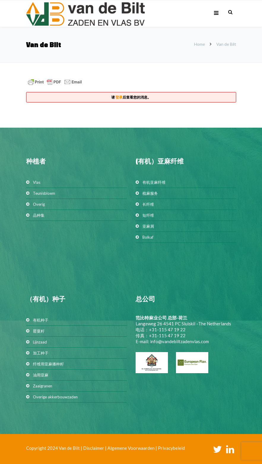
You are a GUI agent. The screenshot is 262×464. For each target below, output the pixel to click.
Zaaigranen (42, 386)
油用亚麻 (40, 375)
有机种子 (40, 320)
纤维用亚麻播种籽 (48, 364)
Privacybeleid (171, 448)
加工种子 (40, 353)
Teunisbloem (44, 193)
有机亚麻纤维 (154, 182)
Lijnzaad (40, 342)
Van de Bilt (69, 448)
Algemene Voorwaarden (131, 448)
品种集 (39, 215)
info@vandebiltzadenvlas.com (179, 341)
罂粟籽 (39, 331)
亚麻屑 (148, 226)
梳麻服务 (150, 193)
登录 (119, 97)
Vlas (36, 182)
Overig (39, 204)
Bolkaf (147, 237)
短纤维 (148, 215)
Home (199, 44)
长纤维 (148, 204)
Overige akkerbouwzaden (55, 397)
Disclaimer (93, 448)
